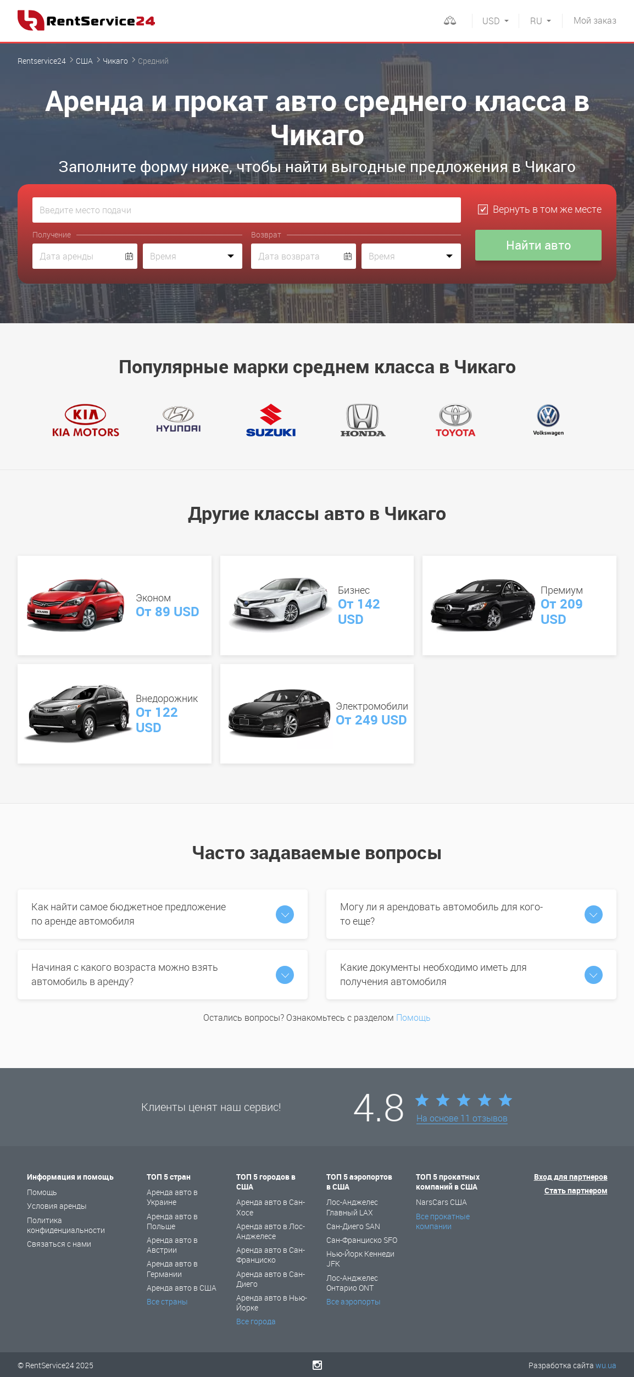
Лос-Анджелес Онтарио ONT (352, 1283)
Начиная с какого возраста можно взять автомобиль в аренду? (162, 974)
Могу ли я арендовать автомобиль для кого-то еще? (471, 913)
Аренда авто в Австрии (172, 1245)
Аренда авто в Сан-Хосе (270, 1207)
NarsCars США (441, 1202)
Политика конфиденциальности (66, 1225)
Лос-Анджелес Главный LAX (352, 1207)
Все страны (167, 1301)
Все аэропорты (353, 1301)
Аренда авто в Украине (172, 1197)
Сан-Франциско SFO (361, 1240)
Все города (256, 1321)
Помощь (413, 1017)
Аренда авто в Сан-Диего (270, 1279)
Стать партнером (576, 1190)
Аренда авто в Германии (172, 1268)
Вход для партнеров (571, 1176)
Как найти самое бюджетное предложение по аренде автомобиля (162, 913)
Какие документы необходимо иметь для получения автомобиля (471, 974)
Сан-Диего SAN (353, 1226)
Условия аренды (57, 1206)
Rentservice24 (42, 61)
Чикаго (115, 61)
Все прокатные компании (443, 1221)
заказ (595, 20)
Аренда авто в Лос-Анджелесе (270, 1231)
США (84, 61)
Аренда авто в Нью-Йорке (271, 1302)
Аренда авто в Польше (172, 1221)
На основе (462, 1118)
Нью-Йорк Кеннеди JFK (360, 1258)
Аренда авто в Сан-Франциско (270, 1255)
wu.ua (606, 1365)
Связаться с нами (59, 1243)
